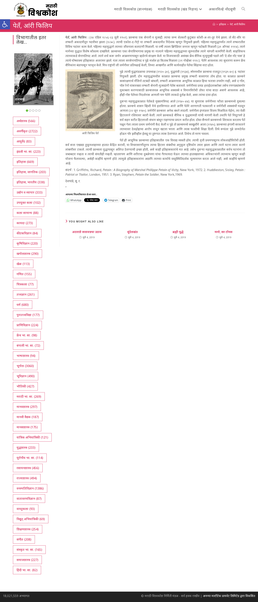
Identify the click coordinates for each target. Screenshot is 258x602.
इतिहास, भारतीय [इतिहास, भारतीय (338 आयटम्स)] (31, 182)
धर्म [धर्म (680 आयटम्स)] (23, 304)
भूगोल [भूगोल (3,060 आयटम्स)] (25, 366)
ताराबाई (19, 99)
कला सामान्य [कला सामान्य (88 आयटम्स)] (27, 212)
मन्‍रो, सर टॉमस (223, 232)
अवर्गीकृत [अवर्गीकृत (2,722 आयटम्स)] (27, 131)
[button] (5, 24)
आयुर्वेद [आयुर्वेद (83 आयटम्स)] (24, 141)
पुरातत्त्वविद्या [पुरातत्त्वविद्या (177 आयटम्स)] (28, 315)
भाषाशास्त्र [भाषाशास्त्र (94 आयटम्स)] (26, 355)
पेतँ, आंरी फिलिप (237, 24)
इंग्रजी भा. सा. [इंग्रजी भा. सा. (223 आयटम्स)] (28, 151)
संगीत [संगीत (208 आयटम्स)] (24, 539)
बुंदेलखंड (132, 232)
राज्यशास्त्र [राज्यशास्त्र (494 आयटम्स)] (27, 478)
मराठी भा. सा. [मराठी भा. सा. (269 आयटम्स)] (29, 396)
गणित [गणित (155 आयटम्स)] (24, 274)
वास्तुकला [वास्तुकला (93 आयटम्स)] (26, 508)
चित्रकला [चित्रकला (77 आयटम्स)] (25, 284)
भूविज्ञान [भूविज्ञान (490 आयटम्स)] (26, 376)
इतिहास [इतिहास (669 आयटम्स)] (25, 161)
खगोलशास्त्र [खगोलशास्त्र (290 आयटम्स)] (27, 253)
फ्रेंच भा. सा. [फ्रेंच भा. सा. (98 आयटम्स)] (27, 335)
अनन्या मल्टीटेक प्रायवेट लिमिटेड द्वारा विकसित (229, 596)
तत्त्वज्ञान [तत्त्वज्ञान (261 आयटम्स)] (26, 294)
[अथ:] (214, 24)
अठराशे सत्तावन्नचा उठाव (87, 232)
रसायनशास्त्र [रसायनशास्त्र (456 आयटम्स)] (28, 468)
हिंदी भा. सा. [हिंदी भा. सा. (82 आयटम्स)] (27, 570)
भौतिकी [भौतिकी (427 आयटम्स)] (25, 386)
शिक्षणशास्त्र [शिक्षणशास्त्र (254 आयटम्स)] (28, 529)
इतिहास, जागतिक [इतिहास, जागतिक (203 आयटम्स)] (31, 172)
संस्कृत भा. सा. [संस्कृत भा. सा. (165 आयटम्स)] (29, 549)
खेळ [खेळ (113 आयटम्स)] (23, 264)
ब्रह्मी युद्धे (178, 232)
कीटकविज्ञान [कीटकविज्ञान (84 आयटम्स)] (27, 233)
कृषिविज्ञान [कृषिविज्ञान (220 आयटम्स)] (27, 243)
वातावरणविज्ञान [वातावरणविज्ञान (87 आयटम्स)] (29, 498)
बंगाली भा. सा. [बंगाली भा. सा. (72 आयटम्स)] (28, 345)
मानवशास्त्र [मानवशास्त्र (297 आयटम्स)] (27, 406)
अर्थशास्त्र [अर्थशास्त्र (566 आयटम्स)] (26, 121)
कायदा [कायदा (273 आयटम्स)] (25, 223)
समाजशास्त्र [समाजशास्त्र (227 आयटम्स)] (27, 560)
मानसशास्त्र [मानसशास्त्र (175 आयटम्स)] (27, 427)
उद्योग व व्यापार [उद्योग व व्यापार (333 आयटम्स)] (29, 192)
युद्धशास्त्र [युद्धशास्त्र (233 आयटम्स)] (26, 447)
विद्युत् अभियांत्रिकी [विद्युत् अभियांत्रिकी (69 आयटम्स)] (31, 519)
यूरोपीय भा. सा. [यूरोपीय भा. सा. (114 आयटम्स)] (30, 457)
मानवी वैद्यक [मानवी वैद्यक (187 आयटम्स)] (28, 417)
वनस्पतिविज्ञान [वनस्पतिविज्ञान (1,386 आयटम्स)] (30, 488)
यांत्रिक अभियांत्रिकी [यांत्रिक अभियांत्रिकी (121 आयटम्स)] (32, 437)
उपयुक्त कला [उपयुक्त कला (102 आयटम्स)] (28, 202)
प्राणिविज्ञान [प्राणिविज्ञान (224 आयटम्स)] (27, 325)
